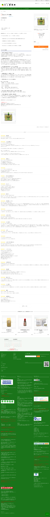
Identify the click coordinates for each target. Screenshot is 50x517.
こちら (36, 402)
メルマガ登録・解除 (26, 8)
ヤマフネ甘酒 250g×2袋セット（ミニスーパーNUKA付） (41, 330)
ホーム (1, 11)
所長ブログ (15, 8)
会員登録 (47, 0)
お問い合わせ (7, 8)
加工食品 (4, 11)
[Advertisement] (16, 23)
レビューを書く (25, 305)
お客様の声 (11, 8)
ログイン (42, 0)
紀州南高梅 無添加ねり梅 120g (25, 329)
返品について (46, 48)
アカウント (38, 0)
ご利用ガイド (3, 8)
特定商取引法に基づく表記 (45, 49)
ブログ (2, 361)
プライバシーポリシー (4, 366)
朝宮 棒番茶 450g (8, 329)
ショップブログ (20, 8)
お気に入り (41, 37)
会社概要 (2, 367)
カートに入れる (41, 46)
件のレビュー (11, 16)
